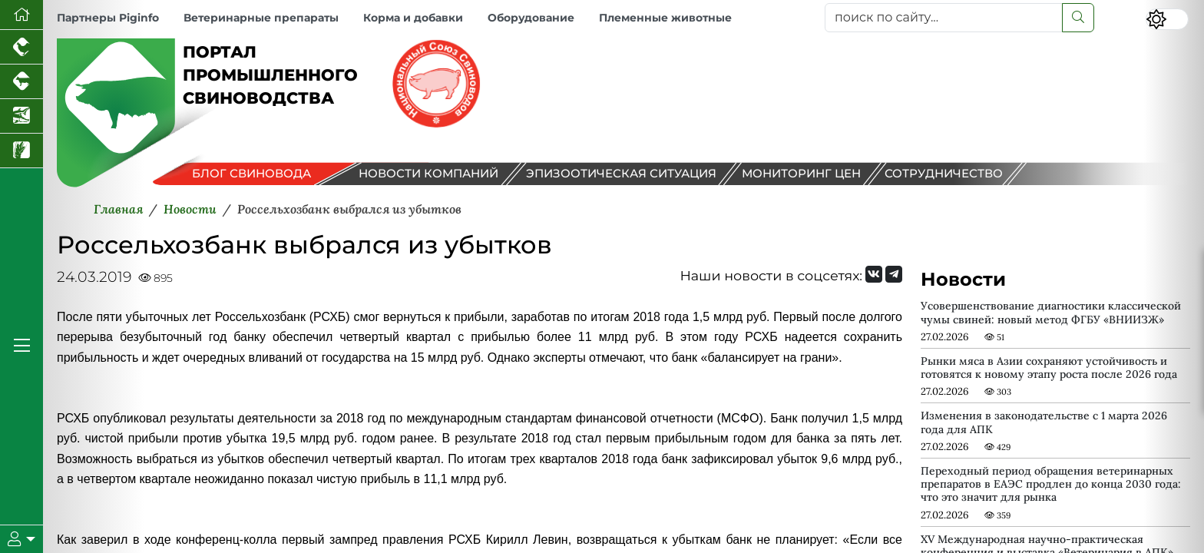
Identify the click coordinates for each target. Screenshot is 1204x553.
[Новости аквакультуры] (21, 116)
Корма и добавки (413, 18)
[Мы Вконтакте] (873, 274)
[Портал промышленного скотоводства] (21, 82)
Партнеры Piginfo (108, 18)
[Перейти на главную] (21, 15)
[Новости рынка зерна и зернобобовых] (21, 151)
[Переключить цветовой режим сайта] (1167, 19)
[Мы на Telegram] (893, 274)
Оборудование (531, 18)
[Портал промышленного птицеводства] (21, 47)
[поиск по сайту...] (944, 17)
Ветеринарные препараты (261, 18)
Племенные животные (665, 18)
